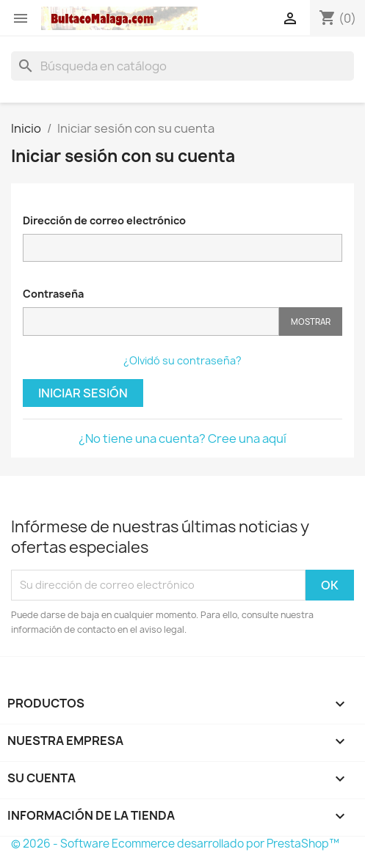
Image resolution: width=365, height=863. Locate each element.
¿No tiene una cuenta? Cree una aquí (182, 438)
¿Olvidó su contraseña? (182, 360)
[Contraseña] (151, 321)
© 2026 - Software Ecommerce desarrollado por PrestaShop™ (175, 843)
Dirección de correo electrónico (104, 220)
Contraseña (53, 294)
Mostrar (310, 321)
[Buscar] (182, 66)
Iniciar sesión (83, 393)
